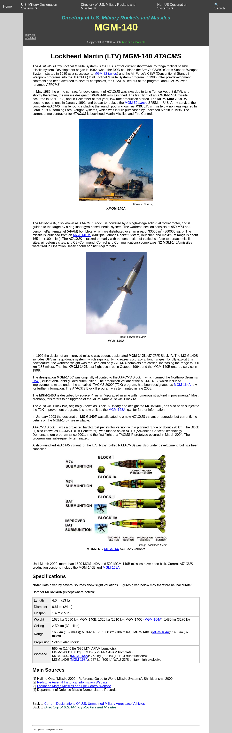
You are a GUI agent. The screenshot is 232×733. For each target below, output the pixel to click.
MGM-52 (105, 73)
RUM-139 (30, 35)
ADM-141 (30, 38)
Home (7, 6)
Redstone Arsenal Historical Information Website (72, 682)
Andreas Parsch (133, 42)
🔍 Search (219, 6)
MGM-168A (117, 409)
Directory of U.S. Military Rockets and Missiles (116, 17)
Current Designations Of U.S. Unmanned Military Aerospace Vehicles (94, 703)
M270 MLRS (82, 235)
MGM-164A (182, 384)
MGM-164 (111, 549)
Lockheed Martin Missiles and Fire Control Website (74, 686)
